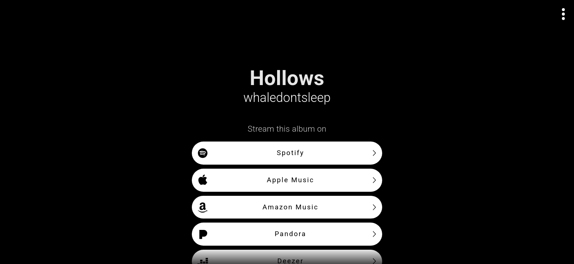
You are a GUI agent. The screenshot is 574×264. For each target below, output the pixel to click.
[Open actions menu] (563, 14)
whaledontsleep (287, 97)
